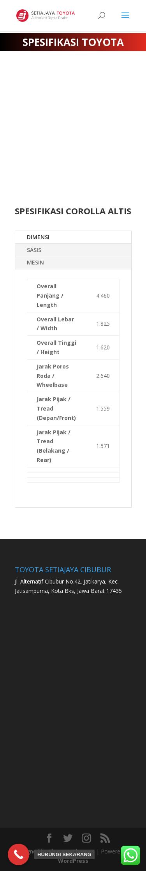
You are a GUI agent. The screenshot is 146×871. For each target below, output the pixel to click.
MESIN (35, 262)
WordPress (73, 860)
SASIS (34, 250)
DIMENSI (38, 237)
